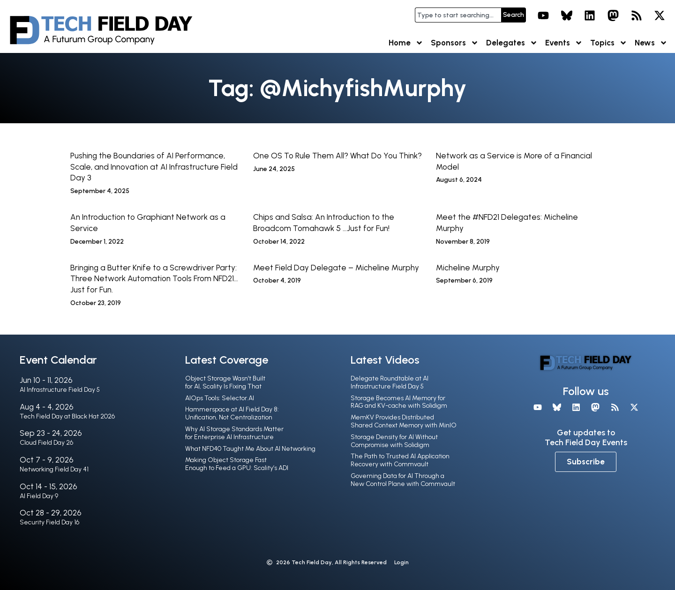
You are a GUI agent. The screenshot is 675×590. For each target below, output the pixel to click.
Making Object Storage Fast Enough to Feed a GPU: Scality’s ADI (236, 464)
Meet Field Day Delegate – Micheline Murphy (336, 267)
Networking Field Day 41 (54, 469)
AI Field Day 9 (39, 496)
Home (406, 43)
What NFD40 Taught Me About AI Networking (250, 449)
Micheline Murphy (468, 267)
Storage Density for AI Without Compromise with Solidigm (394, 441)
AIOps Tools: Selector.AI (219, 398)
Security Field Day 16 (49, 522)
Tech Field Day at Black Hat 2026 (67, 416)
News (651, 43)
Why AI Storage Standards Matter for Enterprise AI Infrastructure (234, 433)
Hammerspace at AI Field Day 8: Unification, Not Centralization (232, 413)
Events (564, 43)
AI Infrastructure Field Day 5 (60, 390)
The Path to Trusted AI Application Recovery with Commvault (400, 460)
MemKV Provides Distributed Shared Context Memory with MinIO (404, 421)
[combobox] (458, 14)
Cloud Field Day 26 (46, 443)
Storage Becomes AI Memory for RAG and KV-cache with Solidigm (399, 402)
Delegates (512, 43)
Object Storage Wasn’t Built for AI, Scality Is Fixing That (225, 382)
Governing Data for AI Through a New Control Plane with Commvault (403, 480)
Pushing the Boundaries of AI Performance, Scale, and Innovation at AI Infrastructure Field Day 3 (154, 167)
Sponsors (455, 43)
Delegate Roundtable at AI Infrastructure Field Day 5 (389, 382)
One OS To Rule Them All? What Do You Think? (337, 155)
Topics (608, 43)
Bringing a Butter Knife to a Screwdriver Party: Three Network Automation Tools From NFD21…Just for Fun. (154, 279)
